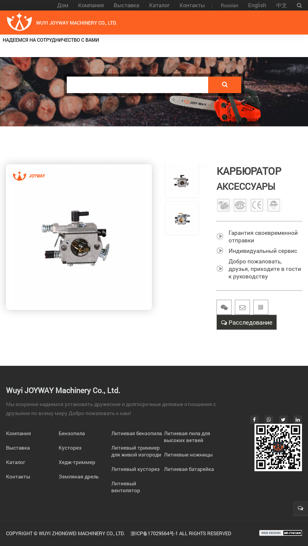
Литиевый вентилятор (125, 487)
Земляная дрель (129, 137)
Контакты (192, 5)
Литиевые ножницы (188, 454)
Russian (229, 5)
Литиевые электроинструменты (164, 45)
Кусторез (50, 137)
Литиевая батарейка (189, 469)
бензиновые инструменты (264, 45)
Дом (62, 5)
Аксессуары (277, 137)
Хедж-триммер (86, 137)
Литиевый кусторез (135, 469)
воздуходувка (239, 137)
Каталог (159, 5)
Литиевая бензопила (136, 433)
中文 (281, 5)
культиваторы (173, 137)
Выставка (126, 5)
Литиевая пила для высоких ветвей (187, 437)
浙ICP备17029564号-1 (154, 533)
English (257, 5)
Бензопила (18, 137)
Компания (91, 5)
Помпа (206, 137)
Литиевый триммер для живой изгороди (136, 451)
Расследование (247, 323)
